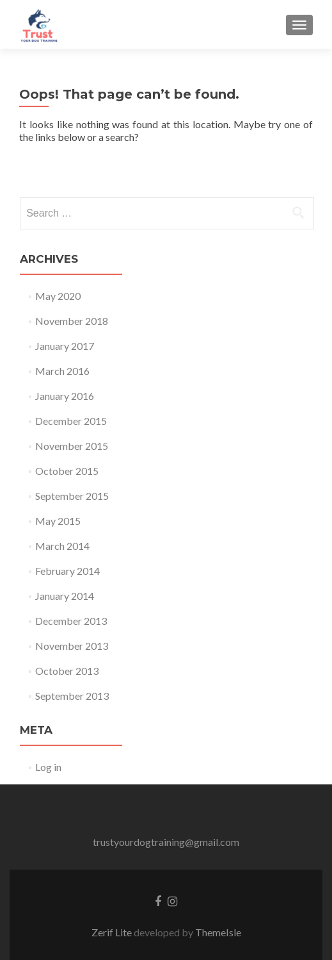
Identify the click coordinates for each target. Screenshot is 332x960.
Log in (48, 767)
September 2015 (72, 496)
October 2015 (67, 471)
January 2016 (64, 396)
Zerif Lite (112, 932)
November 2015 (71, 446)
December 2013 (71, 621)
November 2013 (71, 646)
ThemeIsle (218, 932)
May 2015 (58, 521)
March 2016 (62, 371)
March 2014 (62, 546)
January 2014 (64, 596)
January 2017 (64, 346)
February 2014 (67, 571)
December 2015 (71, 421)
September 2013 (72, 696)
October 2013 (67, 671)
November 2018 (71, 321)
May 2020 (58, 296)
